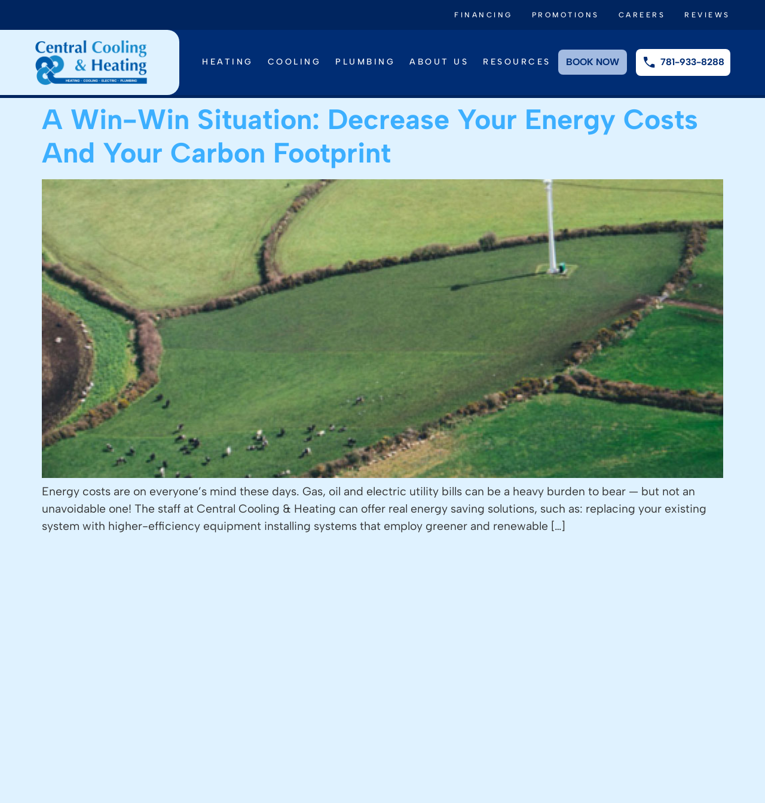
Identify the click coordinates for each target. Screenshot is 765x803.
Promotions (565, 15)
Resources (517, 62)
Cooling (295, 62)
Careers (642, 15)
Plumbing (365, 62)
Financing (483, 15)
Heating (227, 62)
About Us (439, 62)
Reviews (707, 15)
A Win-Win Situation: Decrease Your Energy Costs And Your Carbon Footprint (370, 136)
